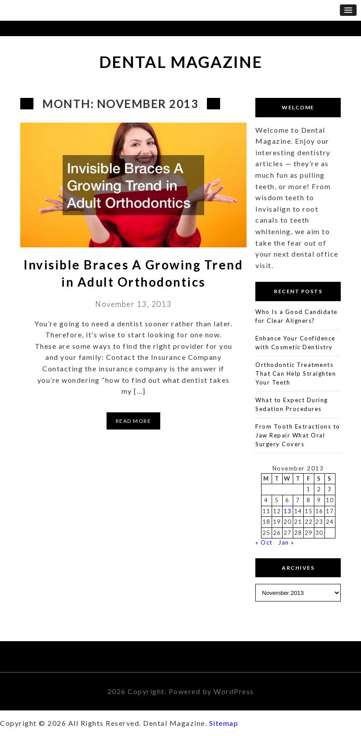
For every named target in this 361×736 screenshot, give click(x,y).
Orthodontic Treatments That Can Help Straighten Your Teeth (295, 373)
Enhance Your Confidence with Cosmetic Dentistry (295, 343)
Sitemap (224, 723)
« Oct (264, 542)
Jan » (286, 542)
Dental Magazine (180, 61)
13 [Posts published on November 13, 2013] (288, 511)
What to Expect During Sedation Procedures (291, 404)
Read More (133, 421)
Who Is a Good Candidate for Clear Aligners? (296, 316)
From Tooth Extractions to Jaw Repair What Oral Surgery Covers (297, 435)
